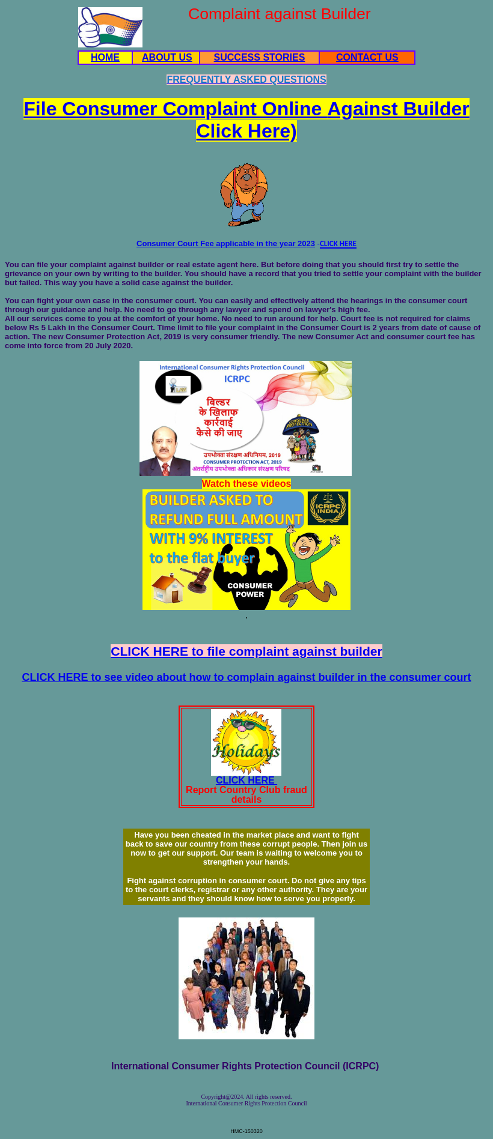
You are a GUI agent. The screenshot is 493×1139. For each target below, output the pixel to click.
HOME (105, 57)
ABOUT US (167, 57)
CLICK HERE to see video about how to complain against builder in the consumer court (246, 677)
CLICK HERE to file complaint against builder (246, 651)
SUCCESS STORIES (259, 57)
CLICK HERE (246, 780)
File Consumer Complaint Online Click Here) (246, 120)
